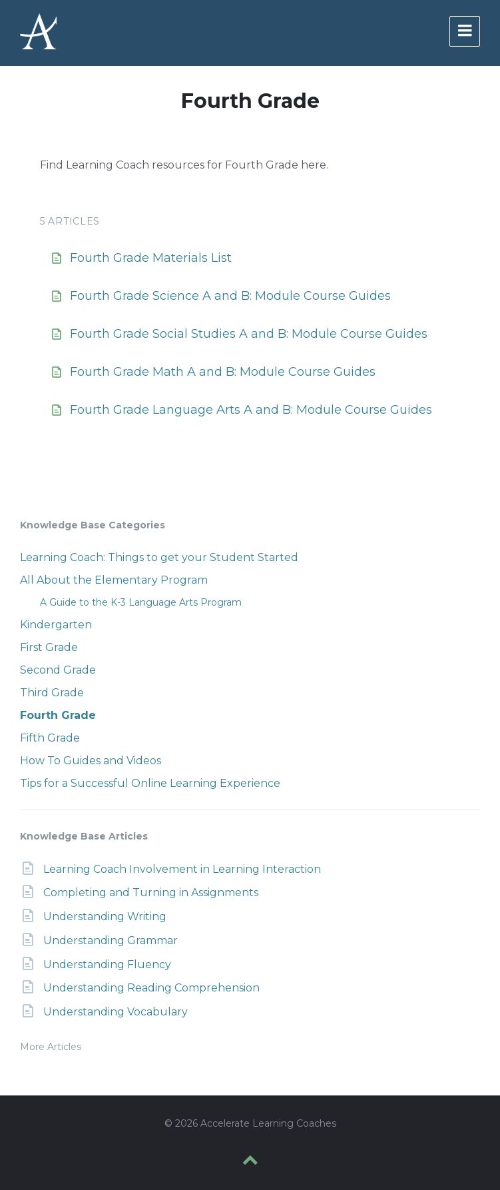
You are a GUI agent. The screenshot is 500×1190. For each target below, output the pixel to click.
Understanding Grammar (110, 940)
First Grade (49, 647)
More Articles (50, 1047)
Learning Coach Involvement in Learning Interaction (182, 869)
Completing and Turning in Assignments (150, 892)
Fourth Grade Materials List (151, 258)
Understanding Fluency (107, 964)
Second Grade (58, 670)
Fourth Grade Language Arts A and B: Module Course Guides (251, 409)
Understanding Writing (104, 916)
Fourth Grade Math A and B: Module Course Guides (222, 371)
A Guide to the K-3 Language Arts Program (141, 602)
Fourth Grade (58, 715)
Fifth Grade (50, 738)
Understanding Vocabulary (115, 1011)
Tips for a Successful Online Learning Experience (150, 783)
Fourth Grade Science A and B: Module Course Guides (230, 296)
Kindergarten (56, 624)
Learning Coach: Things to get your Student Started (159, 557)
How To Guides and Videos (90, 760)
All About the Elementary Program (114, 580)
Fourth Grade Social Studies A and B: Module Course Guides (248, 333)
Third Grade (52, 692)
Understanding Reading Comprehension (151, 987)
